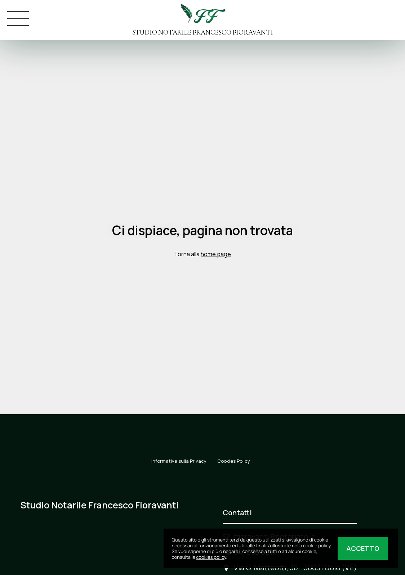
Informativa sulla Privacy (178, 461)
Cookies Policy (233, 461)
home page (216, 254)
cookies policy (211, 557)
